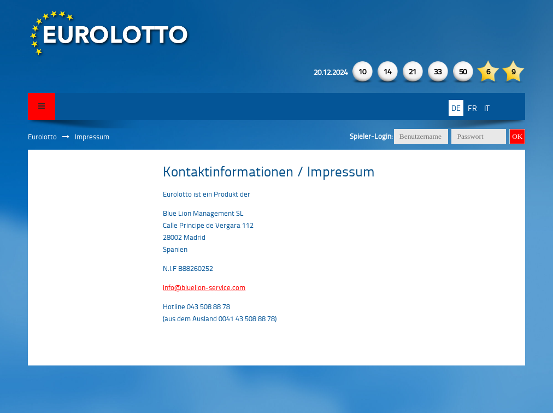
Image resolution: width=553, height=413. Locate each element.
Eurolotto (42, 136)
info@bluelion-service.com (204, 287)
